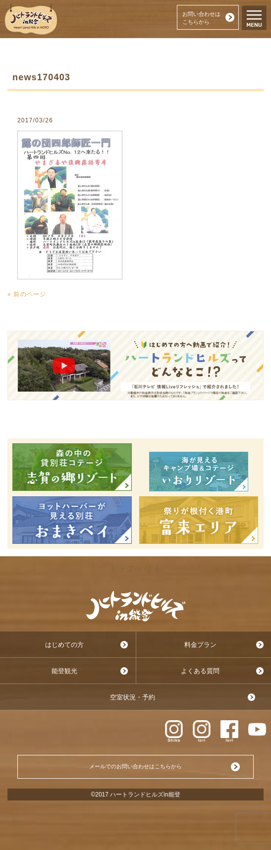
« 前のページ (26, 294)
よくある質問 (200, 671)
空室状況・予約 (132, 697)
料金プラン (200, 644)
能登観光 (64, 671)
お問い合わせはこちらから (201, 18)
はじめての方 (64, 644)
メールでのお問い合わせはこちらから (135, 766)
